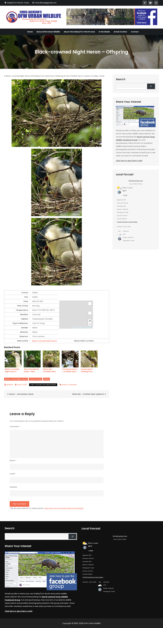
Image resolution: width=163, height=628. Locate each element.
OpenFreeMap (81, 327)
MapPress (76, 327)
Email (13, 473)
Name (13, 460)
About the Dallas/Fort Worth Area (79, 31)
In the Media (104, 31)
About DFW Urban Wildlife (48, 31)
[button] (90, 320)
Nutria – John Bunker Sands (21, 394)
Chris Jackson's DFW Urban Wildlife (43, 385)
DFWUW (10, 385)
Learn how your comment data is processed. (64, 508)
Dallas (46, 379)
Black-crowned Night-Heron (16, 379)
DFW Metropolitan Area (136, 181)
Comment (15, 426)
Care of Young (35, 379)
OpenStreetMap (89, 327)
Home (30, 31)
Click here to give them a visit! (129, 160)
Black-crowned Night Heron (44, 341)
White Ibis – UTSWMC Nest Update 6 (88, 394)
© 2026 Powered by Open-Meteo (127, 222)
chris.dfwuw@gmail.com (44, 2)
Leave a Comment (69, 385)
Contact (135, 31)
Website (13, 487)
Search (120, 79)
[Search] (151, 86)
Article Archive (120, 31)
